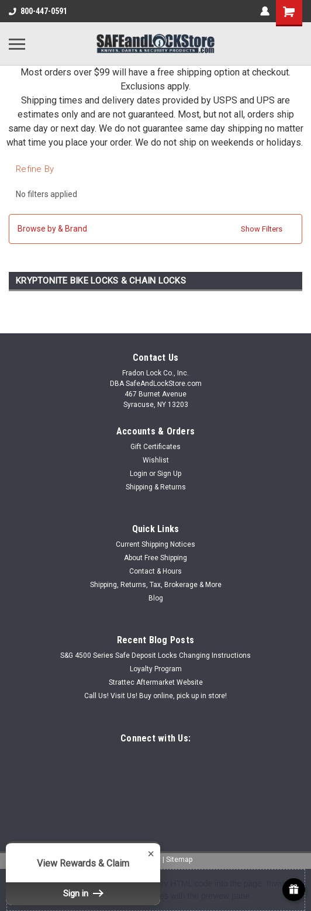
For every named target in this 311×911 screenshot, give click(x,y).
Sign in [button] (83, 893)
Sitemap (179, 859)
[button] (155, 229)
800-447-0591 (38, 11)
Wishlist (156, 460)
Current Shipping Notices (155, 544)
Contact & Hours (155, 571)
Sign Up (169, 474)
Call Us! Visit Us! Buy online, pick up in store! (155, 696)
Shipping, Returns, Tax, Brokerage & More (156, 585)
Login (138, 474)
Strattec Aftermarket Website (156, 682)
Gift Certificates (155, 447)
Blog (155, 598)
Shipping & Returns (156, 487)
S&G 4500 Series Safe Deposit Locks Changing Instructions (155, 655)
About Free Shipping (155, 558)
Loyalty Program (156, 669)
